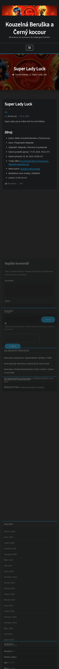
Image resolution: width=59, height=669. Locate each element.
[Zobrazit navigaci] (29, 45)
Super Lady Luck (39, 72)
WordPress (32, 661)
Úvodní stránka (22, 72)
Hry (6, 110)
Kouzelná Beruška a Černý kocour (29, 26)
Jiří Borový (10, 114)
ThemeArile (29, 664)
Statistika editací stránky (30, 165)
